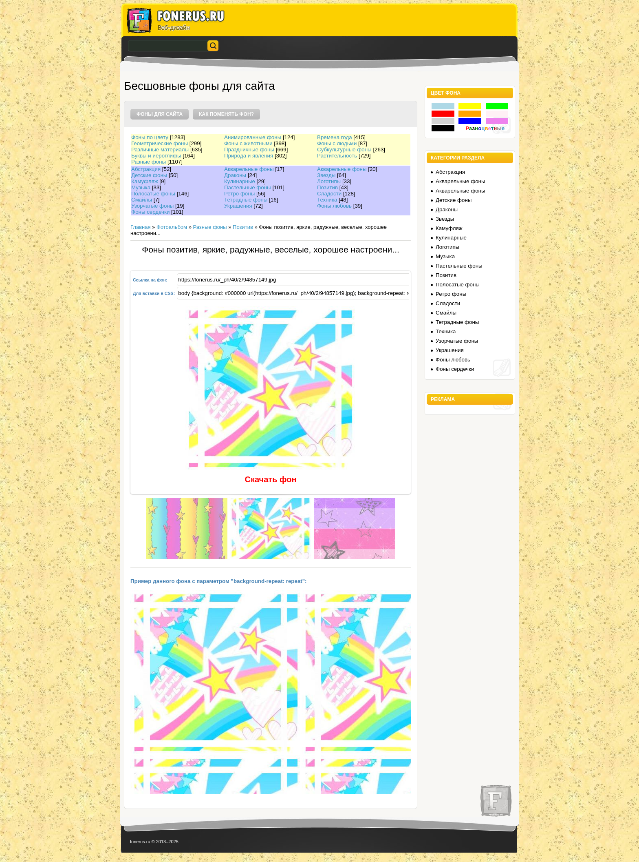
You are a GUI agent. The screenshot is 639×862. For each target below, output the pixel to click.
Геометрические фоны (159, 143)
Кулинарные (239, 181)
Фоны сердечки (150, 212)
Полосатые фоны (153, 194)
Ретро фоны (239, 194)
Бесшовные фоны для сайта (199, 86)
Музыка (140, 187)
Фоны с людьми (337, 143)
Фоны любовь (334, 206)
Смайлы (141, 200)
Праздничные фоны (249, 149)
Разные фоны (148, 162)
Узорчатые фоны (152, 206)
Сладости (329, 194)
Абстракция (146, 169)
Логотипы (329, 181)
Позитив (327, 187)
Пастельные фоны (247, 187)
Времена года (334, 137)
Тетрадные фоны (245, 200)
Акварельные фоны (249, 169)
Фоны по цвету (149, 137)
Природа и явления (248, 156)
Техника (327, 200)
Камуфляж (144, 181)
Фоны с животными (248, 143)
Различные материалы (160, 149)
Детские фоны (149, 175)
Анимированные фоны (252, 137)
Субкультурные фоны (344, 149)
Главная (140, 227)
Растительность (337, 156)
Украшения (238, 206)
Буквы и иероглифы (156, 156)
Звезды (326, 175)
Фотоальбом (171, 227)
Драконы (235, 175)
